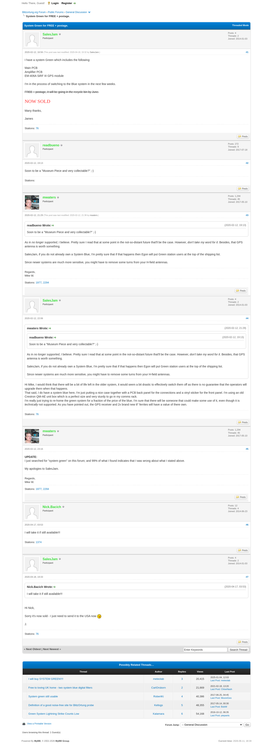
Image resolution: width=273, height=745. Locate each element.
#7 (247, 577)
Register (66, 3)
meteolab (158, 678)
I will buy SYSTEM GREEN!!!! (45, 678)
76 (37, 128)
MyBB (37, 741)
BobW (224, 706)
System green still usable (43, 696)
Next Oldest (33, 649)
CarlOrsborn (158, 687)
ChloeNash (226, 689)
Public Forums (56, 12)
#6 (247, 524)
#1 (247, 52)
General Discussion (76, 12)
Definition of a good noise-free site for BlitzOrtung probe (61, 705)
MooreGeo (226, 698)
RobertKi (158, 696)
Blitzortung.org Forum (34, 12)
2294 (46, 282)
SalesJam (94, 52)
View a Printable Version (39, 723)
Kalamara (158, 713)
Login (55, 3)
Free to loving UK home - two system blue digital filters (60, 687)
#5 (247, 449)
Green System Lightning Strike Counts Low (53, 713)
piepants (225, 715)
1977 (39, 282)
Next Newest (51, 649)
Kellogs (158, 705)
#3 (247, 215)
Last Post (215, 680)
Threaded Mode (240, 25)
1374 (39, 542)
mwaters (94, 215)
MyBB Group (62, 741)
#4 (247, 318)
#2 (247, 163)
